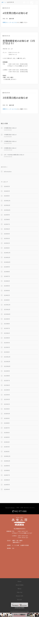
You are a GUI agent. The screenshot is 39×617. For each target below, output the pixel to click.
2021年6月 (7, 432)
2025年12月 (7, 200)
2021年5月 (7, 437)
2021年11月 (7, 413)
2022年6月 (7, 385)
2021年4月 (7, 442)
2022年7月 (7, 380)
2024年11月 (7, 257)
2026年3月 (7, 186)
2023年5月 (7, 338)
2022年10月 (7, 366)
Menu (19, 588)
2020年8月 (7, 470)
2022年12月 (7, 357)
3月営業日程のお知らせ (15, 97)
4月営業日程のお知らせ (15, 13)
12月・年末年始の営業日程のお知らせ (14, 155)
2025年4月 (7, 234)
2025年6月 (7, 229)
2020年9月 (7, 466)
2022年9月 (7, 371)
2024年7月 (7, 276)
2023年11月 (7, 309)
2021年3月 (7, 447)
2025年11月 (7, 205)
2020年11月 (7, 461)
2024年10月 (7, 262)
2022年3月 (7, 399)
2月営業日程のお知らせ (10, 141)
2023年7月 (7, 328)
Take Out (19, 592)
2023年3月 (7, 342)
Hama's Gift (19, 596)
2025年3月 (7, 238)
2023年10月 (7, 314)
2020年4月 (7, 489)
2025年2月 (7, 243)
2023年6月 (7, 333)
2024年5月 (7, 286)
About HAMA (19, 585)
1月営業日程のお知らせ (10, 148)
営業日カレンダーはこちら (10, 22)
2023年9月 (7, 319)
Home (19, 581)
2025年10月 (7, 210)
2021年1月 (6, 451)
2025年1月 (7, 248)
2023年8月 (7, 324)
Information (7, 171)
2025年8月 (7, 219)
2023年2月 (7, 347)
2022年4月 (7, 395)
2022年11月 (7, 361)
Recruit (19, 599)
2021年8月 (7, 423)
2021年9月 (7, 418)
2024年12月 (7, 253)
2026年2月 (7, 191)
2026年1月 (7, 196)
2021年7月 (7, 428)
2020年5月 (7, 484)
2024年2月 (7, 295)
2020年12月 (7, 456)
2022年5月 (7, 390)
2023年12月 (7, 305)
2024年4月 (7, 290)
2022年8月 (7, 376)
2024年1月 (7, 300)
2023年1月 (7, 352)
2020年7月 (7, 475)
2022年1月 (7, 409)
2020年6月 (7, 480)
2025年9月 (7, 215)
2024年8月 (7, 271)
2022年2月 (7, 404)
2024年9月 (7, 267)
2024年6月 (7, 281)
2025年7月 (7, 224)
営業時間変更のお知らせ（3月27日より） (19, 42)
